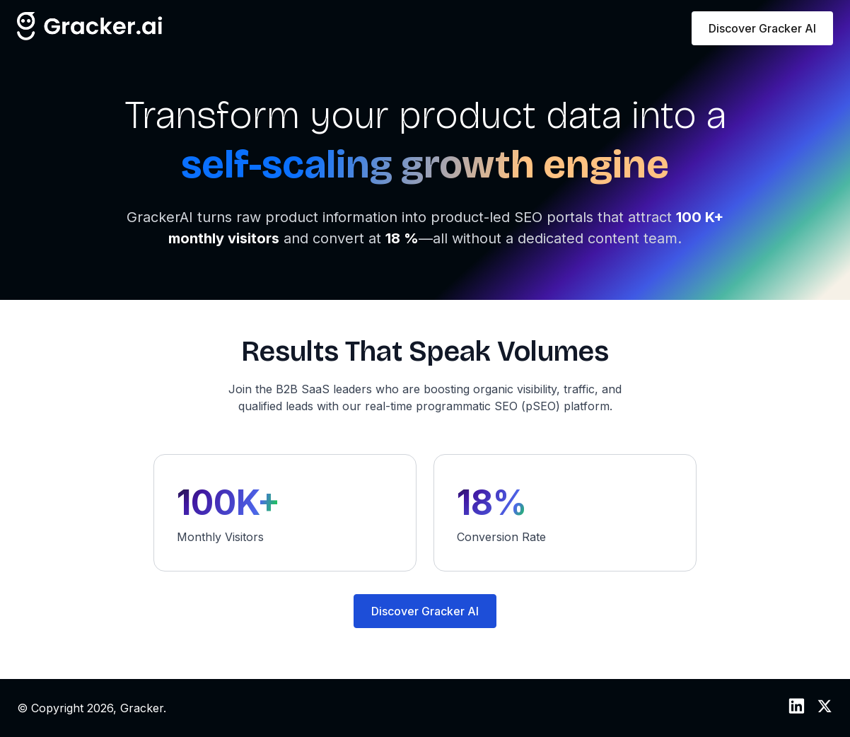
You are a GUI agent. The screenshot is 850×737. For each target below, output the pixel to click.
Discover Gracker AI (762, 28)
